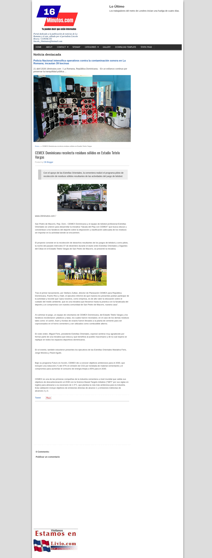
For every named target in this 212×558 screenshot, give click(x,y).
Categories (90, 47)
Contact (61, 47)
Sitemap (76, 47)
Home (38, 47)
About (49, 47)
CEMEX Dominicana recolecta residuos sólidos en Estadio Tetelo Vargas (77, 154)
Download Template (125, 47)
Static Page (146, 47)
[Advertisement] (59, 422)
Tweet (38, 397)
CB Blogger (48, 162)
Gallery (107, 47)
